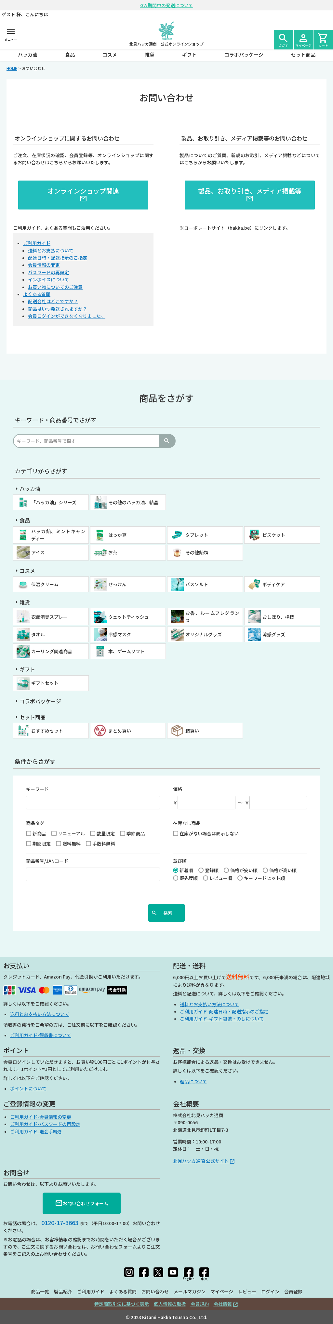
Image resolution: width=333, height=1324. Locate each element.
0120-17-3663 (59, 1222)
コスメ (109, 54)
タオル (38, 634)
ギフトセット (45, 683)
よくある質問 (36, 294)
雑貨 (149, 54)
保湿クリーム (45, 584)
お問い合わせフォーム (81, 1203)
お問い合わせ (155, 1291)
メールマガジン (190, 1291)
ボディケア (273, 584)
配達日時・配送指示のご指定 (57, 257)
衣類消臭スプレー (49, 617)
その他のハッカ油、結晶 (133, 502)
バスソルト (196, 584)
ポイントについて (28, 1088)
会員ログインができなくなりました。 (66, 316)
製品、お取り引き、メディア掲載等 (249, 194)
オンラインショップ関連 (83, 194)
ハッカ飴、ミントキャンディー (58, 535)
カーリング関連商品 (51, 651)
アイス (38, 552)
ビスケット (273, 535)
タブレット (196, 535)
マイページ (221, 1291)
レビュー (247, 1291)
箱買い (192, 730)
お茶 (112, 552)
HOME (12, 68)
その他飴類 (196, 552)
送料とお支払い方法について (39, 1014)
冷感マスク (119, 634)
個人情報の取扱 (170, 1304)
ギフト (189, 54)
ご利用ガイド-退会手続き (36, 1131)
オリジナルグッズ (203, 634)
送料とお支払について (50, 250)
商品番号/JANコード (47, 861)
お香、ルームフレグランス (212, 616)
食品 (70, 54)
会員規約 (200, 1304)
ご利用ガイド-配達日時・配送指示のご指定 (224, 1011)
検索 (167, 441)
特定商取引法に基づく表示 (121, 1304)
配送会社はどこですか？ (53, 301)
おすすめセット (47, 730)
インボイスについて (48, 279)
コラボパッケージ (243, 54)
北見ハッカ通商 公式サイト (201, 1160)
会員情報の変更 (44, 265)
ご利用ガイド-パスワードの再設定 (45, 1124)
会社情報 (223, 1304)
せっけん (117, 584)
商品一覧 (40, 1291)
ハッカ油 (27, 54)
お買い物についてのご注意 (55, 287)
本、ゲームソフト (126, 651)
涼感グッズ (273, 634)
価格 (177, 789)
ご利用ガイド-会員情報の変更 (40, 1117)
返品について (193, 1081)
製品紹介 (63, 1291)
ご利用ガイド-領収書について (40, 1035)
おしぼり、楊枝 (278, 617)
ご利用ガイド (36, 243)
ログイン (270, 1291)
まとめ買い (119, 730)
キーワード (37, 789)
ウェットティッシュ (128, 617)
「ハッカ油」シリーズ (53, 502)
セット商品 (303, 54)
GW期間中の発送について (166, 5)
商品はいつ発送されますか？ (57, 308)
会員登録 (293, 1291)
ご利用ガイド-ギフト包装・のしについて (222, 1018)
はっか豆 (117, 535)
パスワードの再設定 (48, 272)
